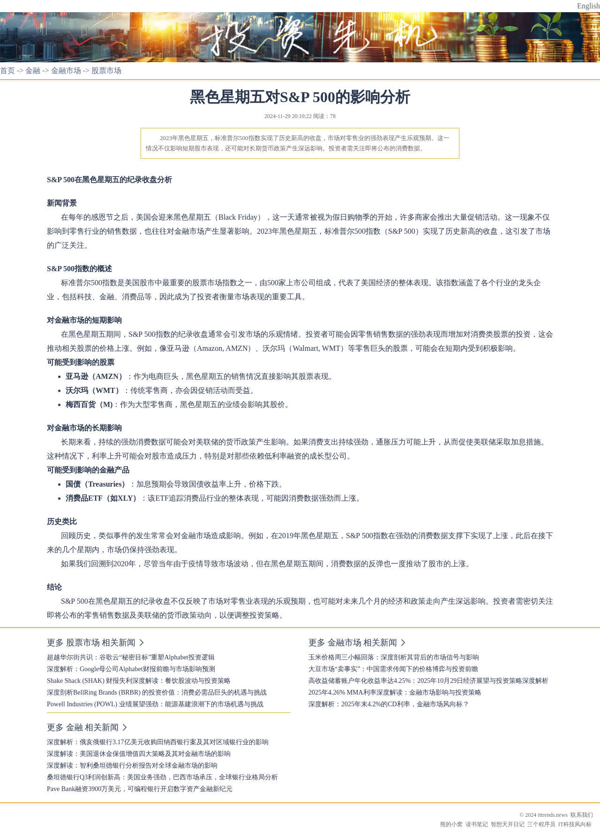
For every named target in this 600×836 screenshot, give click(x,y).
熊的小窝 (451, 824)
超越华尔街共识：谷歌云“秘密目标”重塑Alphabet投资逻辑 (131, 657)
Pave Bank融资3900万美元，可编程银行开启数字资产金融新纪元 (139, 788)
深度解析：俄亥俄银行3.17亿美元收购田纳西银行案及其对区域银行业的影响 (158, 742)
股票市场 (106, 70)
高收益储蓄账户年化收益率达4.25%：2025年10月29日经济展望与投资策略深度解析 (428, 680)
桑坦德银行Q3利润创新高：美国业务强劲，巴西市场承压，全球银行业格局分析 (162, 777)
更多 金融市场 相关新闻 (352, 642)
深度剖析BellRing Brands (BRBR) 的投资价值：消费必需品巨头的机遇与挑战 (157, 692)
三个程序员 (541, 824)
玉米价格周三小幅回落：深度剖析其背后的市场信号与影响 (393, 657)
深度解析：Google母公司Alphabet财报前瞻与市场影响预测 (131, 669)
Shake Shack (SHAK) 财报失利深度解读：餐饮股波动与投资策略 (139, 680)
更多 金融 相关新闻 (83, 727)
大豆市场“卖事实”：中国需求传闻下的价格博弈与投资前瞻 (393, 669)
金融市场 (66, 70)
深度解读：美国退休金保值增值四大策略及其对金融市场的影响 (139, 753)
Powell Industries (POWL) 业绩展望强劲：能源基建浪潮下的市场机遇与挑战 (155, 704)
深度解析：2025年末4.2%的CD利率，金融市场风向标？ (388, 704)
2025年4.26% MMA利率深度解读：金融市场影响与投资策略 (394, 692)
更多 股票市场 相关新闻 (91, 642)
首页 (7, 70)
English (588, 6)
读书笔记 (476, 824)
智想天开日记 (508, 824)
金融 (32, 70)
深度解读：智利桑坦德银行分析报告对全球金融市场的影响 (132, 765)
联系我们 (581, 815)
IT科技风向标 (575, 824)
